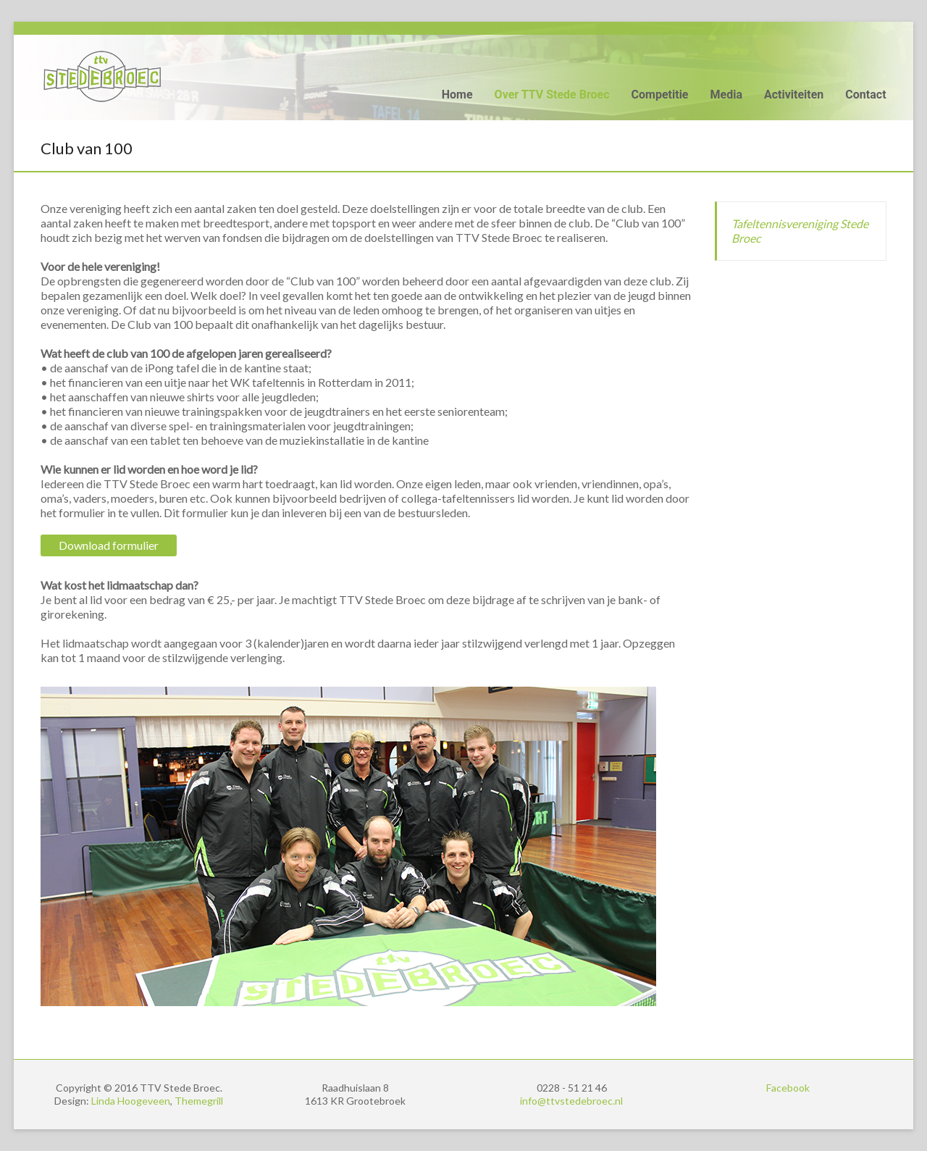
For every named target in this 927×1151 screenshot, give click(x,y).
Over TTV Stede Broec (552, 94)
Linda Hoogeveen (130, 1101)
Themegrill (199, 1101)
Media (726, 94)
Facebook (788, 1087)
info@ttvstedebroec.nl (571, 1101)
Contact (865, 94)
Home (457, 94)
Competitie (660, 94)
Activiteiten (793, 94)
